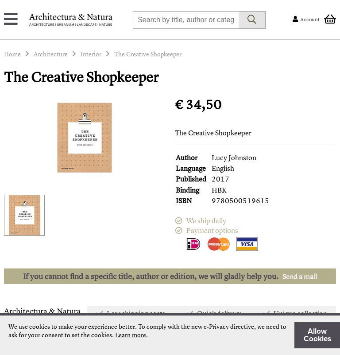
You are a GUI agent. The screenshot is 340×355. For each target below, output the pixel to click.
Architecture (51, 54)
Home (12, 54)
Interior (91, 54)
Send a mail (299, 276)
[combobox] (186, 20)
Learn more (130, 335)
